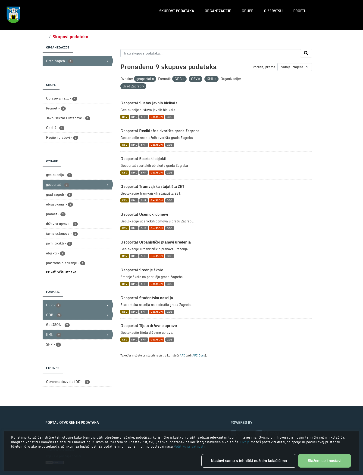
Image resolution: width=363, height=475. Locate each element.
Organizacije (218, 10)
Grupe (247, 10)
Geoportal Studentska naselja (146, 298)
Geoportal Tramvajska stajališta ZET (152, 186)
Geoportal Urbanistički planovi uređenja (155, 242)
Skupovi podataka (176, 10)
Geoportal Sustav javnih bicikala (149, 103)
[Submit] (306, 53)
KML (134, 117)
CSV (124, 117)
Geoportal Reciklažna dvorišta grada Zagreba (160, 131)
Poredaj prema (264, 67)
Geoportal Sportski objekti (143, 159)
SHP (143, 117)
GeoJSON (156, 117)
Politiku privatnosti (189, 446)
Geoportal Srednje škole (141, 270)
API (182, 355)
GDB (169, 117)
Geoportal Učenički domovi (144, 214)
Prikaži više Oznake (61, 272)
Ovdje (245, 442)
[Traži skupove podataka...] (210, 53)
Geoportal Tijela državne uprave (148, 326)
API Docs (198, 355)
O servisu (273, 10)
